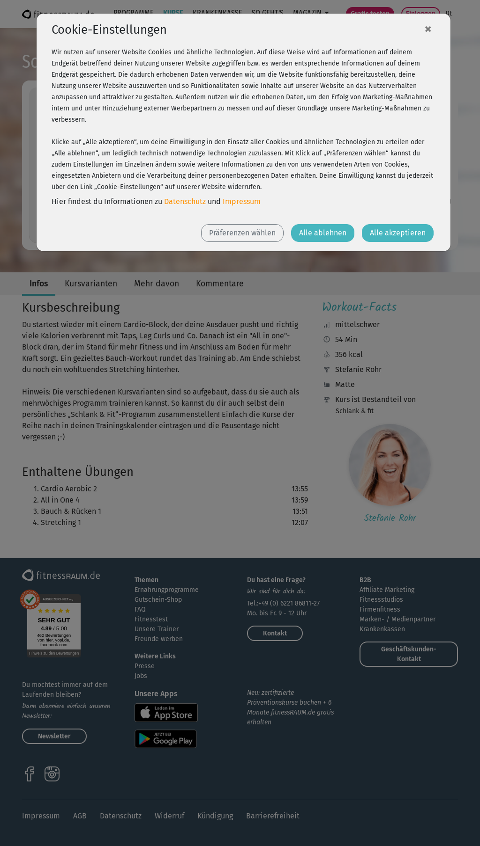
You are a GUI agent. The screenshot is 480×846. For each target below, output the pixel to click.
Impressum (242, 201)
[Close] (427, 28)
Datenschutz (185, 201)
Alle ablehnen (322, 232)
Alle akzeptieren (398, 232)
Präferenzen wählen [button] (242, 232)
